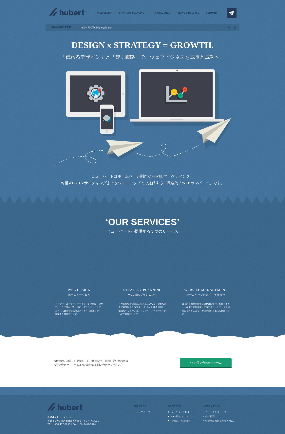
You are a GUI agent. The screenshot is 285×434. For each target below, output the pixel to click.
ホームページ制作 (180, 412)
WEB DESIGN (104, 13)
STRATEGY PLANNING (131, 13)
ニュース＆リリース (216, 412)
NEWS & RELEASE (188, 13)
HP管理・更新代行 (181, 421)
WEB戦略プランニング (183, 416)
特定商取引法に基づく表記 (219, 421)
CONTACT (232, 13)
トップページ (143, 412)
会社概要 (210, 416)
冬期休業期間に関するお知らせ (96, 27)
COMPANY (212, 13)
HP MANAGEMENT (161, 13)
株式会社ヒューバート (67, 12)
